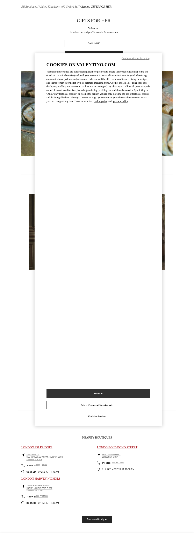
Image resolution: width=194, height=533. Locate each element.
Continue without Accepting (136, 58)
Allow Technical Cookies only (97, 405)
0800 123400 (41, 465)
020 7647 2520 (118, 462)
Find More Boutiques (97, 519)
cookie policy (100, 101)
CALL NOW (94, 43)
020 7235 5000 (42, 496)
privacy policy (120, 101)
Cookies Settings (97, 416)
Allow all (98, 393)
